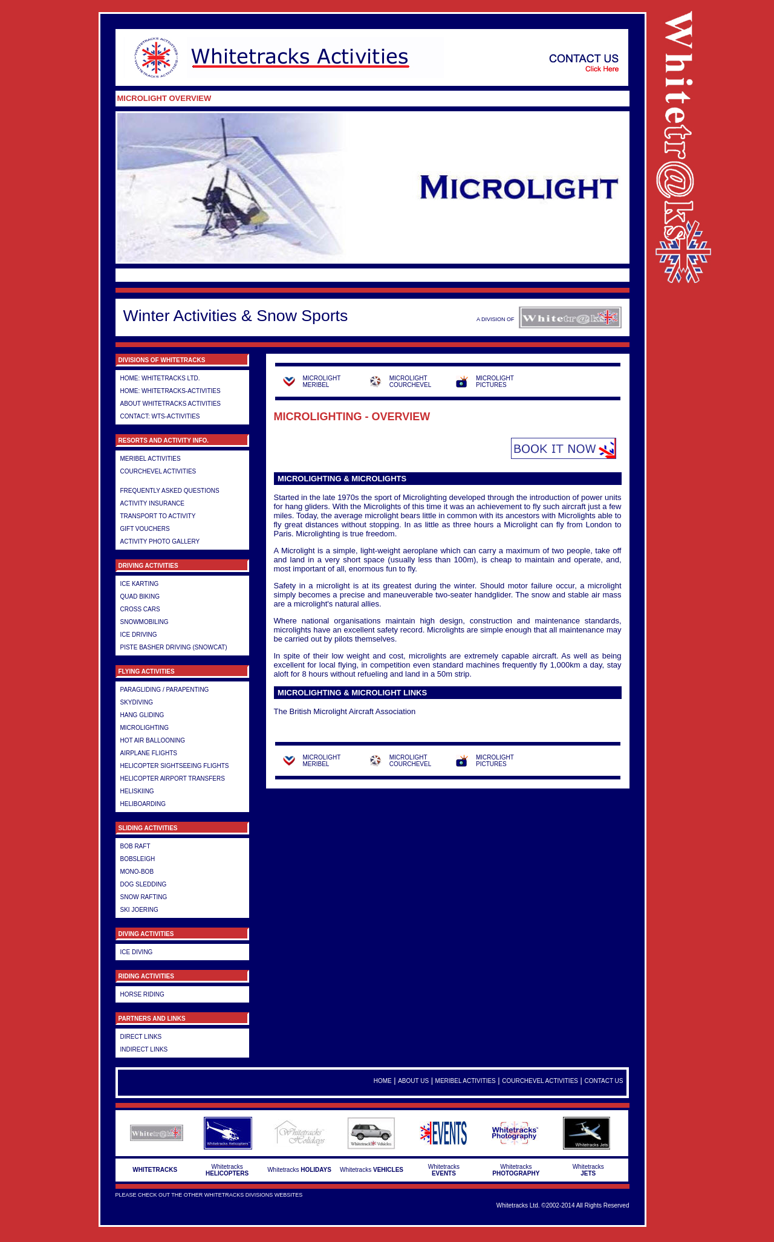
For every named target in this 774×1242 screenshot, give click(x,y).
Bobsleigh (137, 859)
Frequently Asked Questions (170, 490)
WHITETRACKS (154, 1169)
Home (383, 1081)
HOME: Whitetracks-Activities (170, 391)
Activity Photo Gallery (160, 541)
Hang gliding (142, 715)
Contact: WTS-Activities (160, 416)
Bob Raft (135, 846)
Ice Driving (138, 634)
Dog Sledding (143, 884)
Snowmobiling (144, 622)
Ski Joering (139, 909)
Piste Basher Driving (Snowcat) (173, 647)
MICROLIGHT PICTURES (495, 381)
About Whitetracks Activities (170, 403)
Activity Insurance (152, 503)
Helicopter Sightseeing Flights (174, 765)
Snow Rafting (143, 897)
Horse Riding (142, 994)
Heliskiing (137, 791)
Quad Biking (140, 596)
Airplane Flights (148, 753)
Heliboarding (143, 804)
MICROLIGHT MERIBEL (322, 381)
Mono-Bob (137, 871)
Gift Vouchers (145, 528)
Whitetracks (227, 1170)
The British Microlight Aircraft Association (345, 711)
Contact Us (603, 1081)
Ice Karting (139, 583)
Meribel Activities (150, 458)
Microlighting (144, 727)
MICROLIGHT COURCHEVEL (410, 381)
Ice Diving (136, 952)
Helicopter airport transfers (172, 778)
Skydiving (136, 702)
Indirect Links (144, 1049)
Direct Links (141, 1036)
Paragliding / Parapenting (164, 689)
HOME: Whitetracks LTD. (160, 378)
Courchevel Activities (158, 471)
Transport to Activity (158, 516)
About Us (413, 1081)
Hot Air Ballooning (153, 740)
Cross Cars (140, 609)
